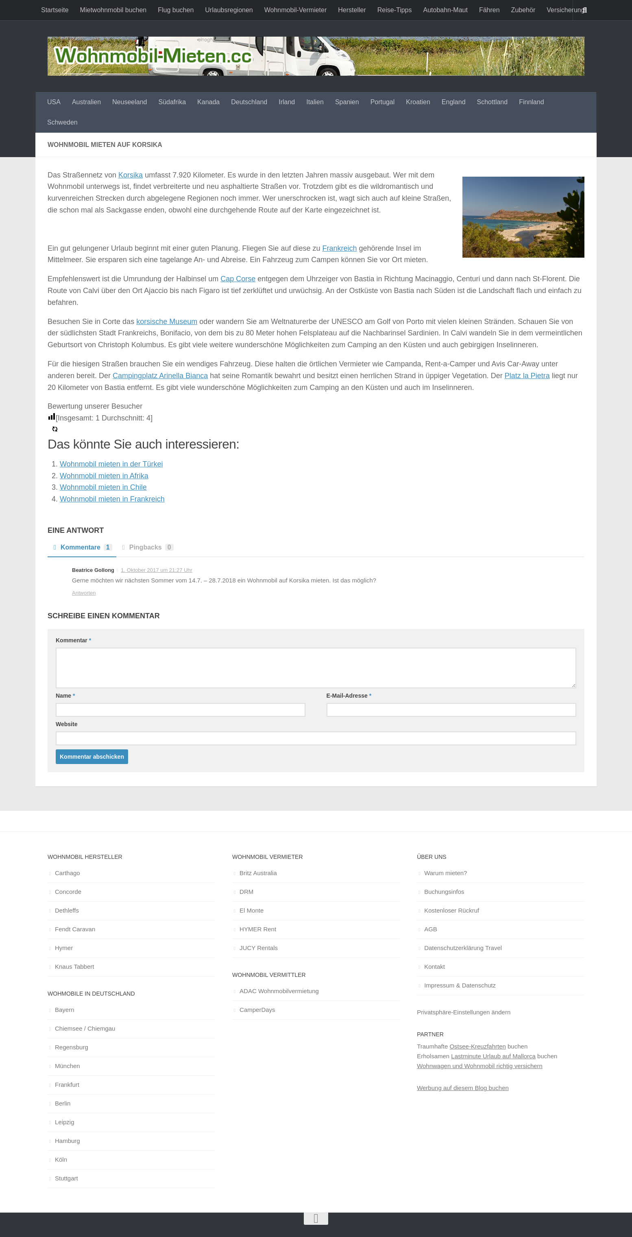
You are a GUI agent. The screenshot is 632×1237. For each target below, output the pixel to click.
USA (54, 102)
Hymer (64, 947)
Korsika (130, 175)
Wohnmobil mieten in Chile (103, 487)
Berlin (62, 1103)
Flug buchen (176, 10)
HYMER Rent (258, 929)
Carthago (67, 872)
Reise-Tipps (394, 10)
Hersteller (352, 10)
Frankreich (339, 248)
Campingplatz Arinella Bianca (160, 376)
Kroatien (418, 102)
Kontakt (434, 966)
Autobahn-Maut (445, 10)
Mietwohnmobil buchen (113, 10)
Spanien (347, 102)
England (454, 102)
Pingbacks (147, 547)
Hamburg (67, 1140)
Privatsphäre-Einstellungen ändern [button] (463, 1012)
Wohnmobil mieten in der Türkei (111, 464)
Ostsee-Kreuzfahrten (477, 1046)
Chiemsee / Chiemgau (85, 1028)
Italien (315, 102)
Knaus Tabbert (74, 966)
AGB (430, 929)
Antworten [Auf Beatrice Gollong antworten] (84, 593)
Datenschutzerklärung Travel (463, 947)
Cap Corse (237, 279)
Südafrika (172, 102)
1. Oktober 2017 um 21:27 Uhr (156, 570)
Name (65, 695)
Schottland (492, 102)
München (67, 1065)
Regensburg (71, 1047)
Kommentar (73, 640)
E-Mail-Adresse (349, 695)
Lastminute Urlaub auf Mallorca (493, 1056)
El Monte (252, 910)
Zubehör (523, 10)
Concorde (68, 891)
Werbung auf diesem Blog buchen (463, 1087)
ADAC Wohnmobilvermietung (279, 990)
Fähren (489, 10)
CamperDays (257, 1009)
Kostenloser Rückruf (451, 910)
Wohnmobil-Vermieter (295, 10)
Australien (86, 102)
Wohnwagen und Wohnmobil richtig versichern (480, 1065)
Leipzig (64, 1122)
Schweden (62, 122)
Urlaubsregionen (229, 10)
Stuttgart (66, 1178)
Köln (61, 1159)
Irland (287, 102)
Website (66, 724)
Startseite (55, 10)
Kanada (208, 102)
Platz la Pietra (527, 376)
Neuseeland (129, 102)
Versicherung (565, 10)
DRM (246, 891)
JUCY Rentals (259, 947)
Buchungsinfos (444, 891)
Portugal (382, 102)
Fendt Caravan (75, 929)
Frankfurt (67, 1084)
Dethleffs (67, 910)
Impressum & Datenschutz (460, 985)
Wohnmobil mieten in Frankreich (112, 499)
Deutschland (249, 102)
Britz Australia (258, 872)
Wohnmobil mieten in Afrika (104, 476)
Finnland (531, 102)
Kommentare (82, 547)
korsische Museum (166, 321)
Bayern (64, 1009)
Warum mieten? (445, 872)
